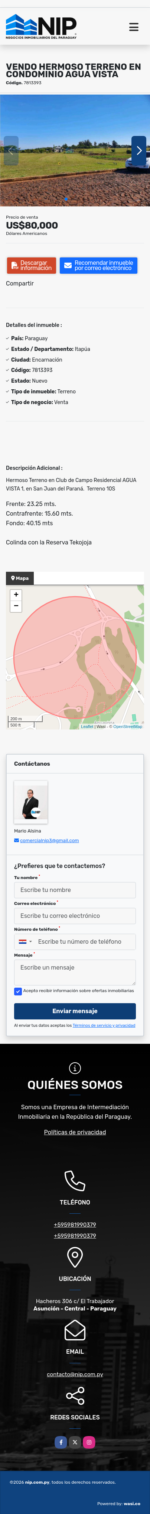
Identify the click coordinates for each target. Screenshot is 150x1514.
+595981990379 (75, 1224)
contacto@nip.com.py (75, 1374)
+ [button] (16, 595)
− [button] (16, 606)
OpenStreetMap (127, 726)
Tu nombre (27, 877)
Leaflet (87, 726)
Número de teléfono (37, 929)
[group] (75, 150)
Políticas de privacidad (75, 1132)
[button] (66, 199)
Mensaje (24, 955)
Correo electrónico (36, 903)
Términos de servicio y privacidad (104, 1025)
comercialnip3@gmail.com (49, 840)
